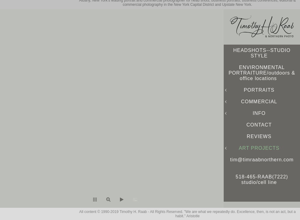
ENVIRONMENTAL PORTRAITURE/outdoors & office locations (262, 73)
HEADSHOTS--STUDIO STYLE (262, 53)
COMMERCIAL (259, 101)
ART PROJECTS (259, 148)
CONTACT (259, 124)
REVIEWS (259, 136)
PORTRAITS (259, 90)
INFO (259, 113)
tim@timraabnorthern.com (262, 159)
